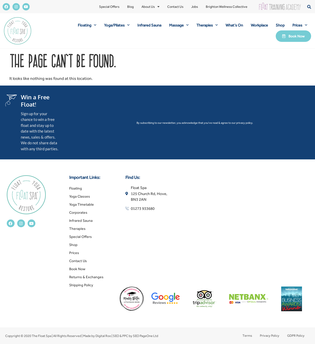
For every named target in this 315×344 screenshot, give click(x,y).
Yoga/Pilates (117, 25)
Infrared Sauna (149, 25)
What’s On (234, 25)
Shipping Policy (81, 285)
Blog (130, 7)
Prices (299, 25)
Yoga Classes (79, 196)
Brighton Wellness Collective (226, 7)
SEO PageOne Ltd (145, 336)
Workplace (259, 25)
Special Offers (109, 7)
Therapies (207, 25)
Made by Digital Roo (97, 336)
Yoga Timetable (81, 204)
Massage (179, 25)
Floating (87, 25)
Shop (280, 25)
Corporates (78, 212)
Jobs (194, 7)
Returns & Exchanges (86, 277)
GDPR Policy (296, 335)
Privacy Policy (269, 335)
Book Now (77, 269)
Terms (247, 335)
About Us (150, 7)
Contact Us (175, 7)
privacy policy (244, 122)
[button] (309, 6)
